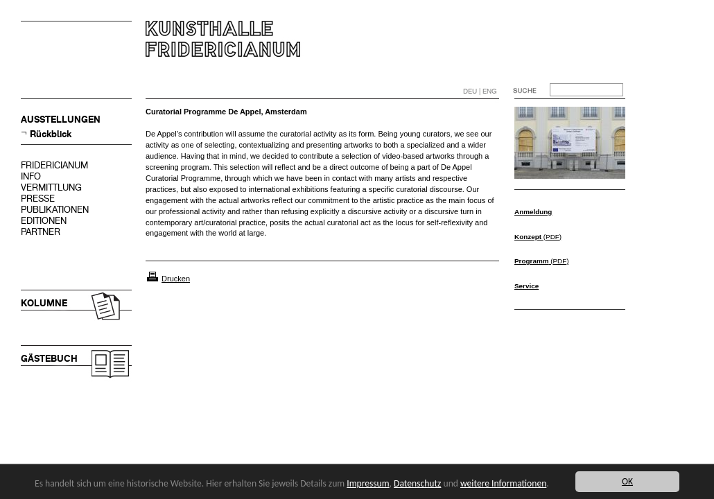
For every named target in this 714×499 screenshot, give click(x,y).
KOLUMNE (44, 303)
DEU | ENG (480, 91)
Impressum (368, 483)
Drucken (176, 278)
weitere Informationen (503, 483)
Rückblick (50, 134)
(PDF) (537, 236)
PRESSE (38, 198)
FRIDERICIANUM (54, 165)
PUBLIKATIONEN (55, 209)
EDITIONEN (44, 221)
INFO (31, 176)
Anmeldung (533, 212)
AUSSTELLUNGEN (61, 119)
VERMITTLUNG (51, 187)
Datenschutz (417, 483)
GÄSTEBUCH (49, 358)
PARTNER (40, 232)
